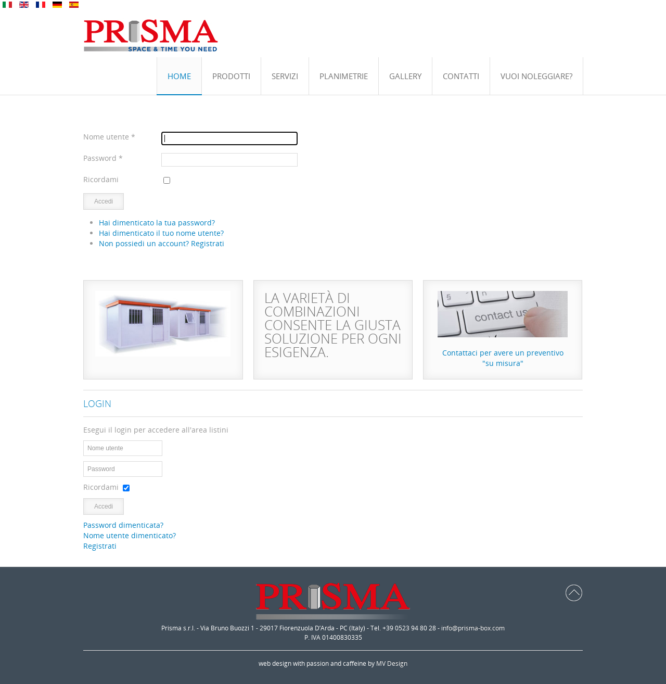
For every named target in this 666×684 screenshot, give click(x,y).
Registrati (100, 546)
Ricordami (101, 179)
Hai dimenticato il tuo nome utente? (161, 233)
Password (103, 158)
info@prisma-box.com (473, 628)
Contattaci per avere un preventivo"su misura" (502, 358)
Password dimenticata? (123, 525)
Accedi (103, 201)
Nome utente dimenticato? (129, 535)
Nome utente (109, 137)
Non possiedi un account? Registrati (161, 243)
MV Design (391, 663)
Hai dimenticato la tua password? (157, 222)
